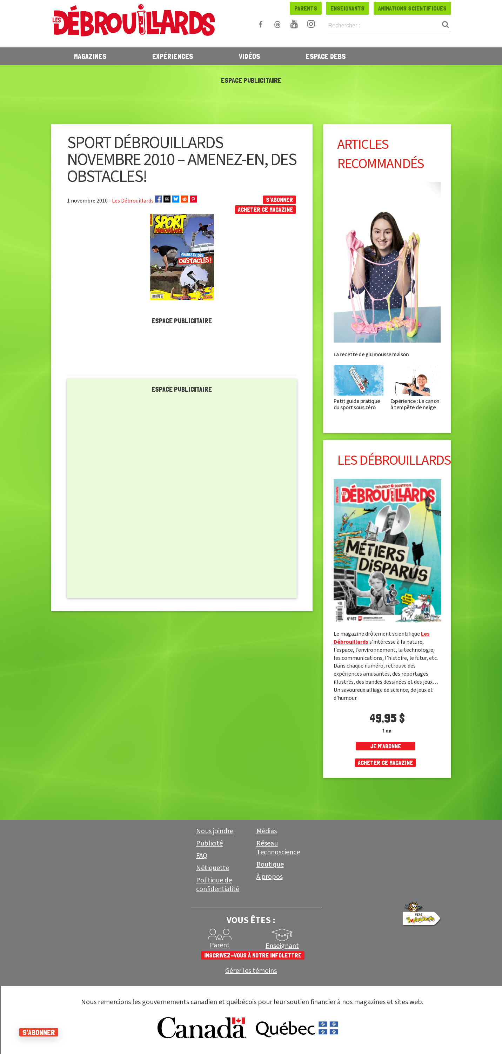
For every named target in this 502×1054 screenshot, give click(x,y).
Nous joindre (214, 831)
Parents (305, 8)
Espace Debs (326, 56)
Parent (220, 945)
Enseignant (282, 946)
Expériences (172, 56)
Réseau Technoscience (278, 847)
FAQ (201, 856)
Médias (266, 831)
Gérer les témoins (251, 971)
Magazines (90, 56)
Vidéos (249, 56)
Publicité (209, 843)
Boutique (270, 864)
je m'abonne (385, 746)
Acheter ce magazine (265, 209)
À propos (269, 877)
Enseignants (347, 8)
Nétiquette (212, 868)
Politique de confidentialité (217, 884)
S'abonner (279, 199)
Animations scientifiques (412, 8)
